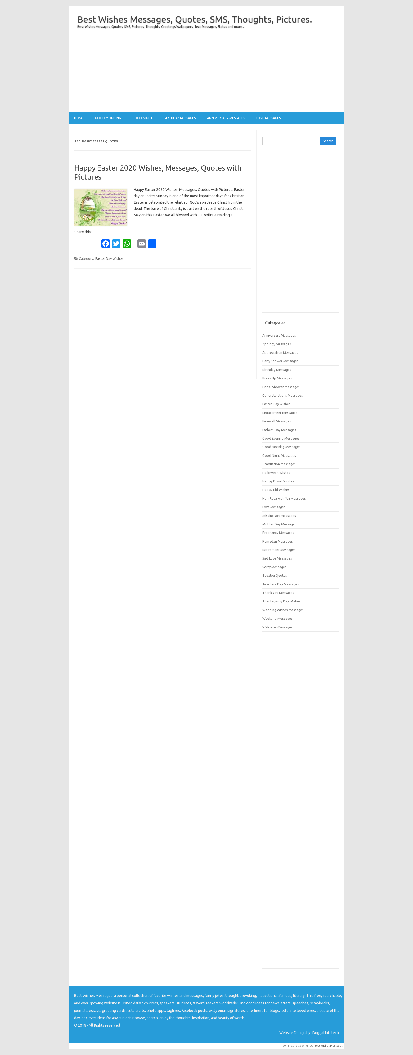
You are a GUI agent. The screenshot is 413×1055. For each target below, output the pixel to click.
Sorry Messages (274, 567)
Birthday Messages (180, 118)
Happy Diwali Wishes (278, 481)
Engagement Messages (279, 412)
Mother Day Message (278, 524)
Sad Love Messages (277, 558)
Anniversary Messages (226, 118)
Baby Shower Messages (280, 361)
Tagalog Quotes (274, 575)
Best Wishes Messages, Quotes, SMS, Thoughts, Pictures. (194, 19)
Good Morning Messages (281, 447)
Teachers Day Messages (280, 584)
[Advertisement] (206, 75)
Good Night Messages (279, 455)
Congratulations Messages (282, 395)
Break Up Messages (277, 378)
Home (79, 118)
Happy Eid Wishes (276, 489)
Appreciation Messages (280, 352)
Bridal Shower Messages (281, 387)
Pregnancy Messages (278, 532)
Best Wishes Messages (328, 1045)
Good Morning (108, 118)
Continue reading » (216, 215)
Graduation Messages (279, 464)
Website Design (292, 1033)
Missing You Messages (279, 515)
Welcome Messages (277, 627)
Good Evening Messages (280, 438)
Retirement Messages (278, 550)
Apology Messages (276, 344)
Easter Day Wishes (109, 258)
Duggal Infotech (325, 1033)
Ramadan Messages (277, 541)
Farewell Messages (276, 421)
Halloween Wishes (276, 473)
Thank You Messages (278, 592)
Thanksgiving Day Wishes (281, 601)
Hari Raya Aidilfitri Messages (284, 498)
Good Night (142, 118)
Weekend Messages (277, 618)
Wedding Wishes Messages (283, 610)
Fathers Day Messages (279, 430)
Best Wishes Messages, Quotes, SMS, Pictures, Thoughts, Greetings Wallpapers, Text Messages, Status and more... (161, 26)
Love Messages (268, 118)
